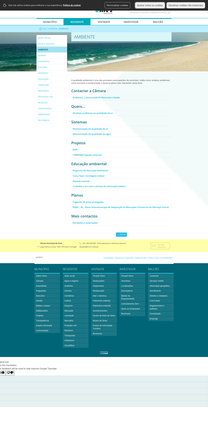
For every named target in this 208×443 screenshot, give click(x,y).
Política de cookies (72, 5)
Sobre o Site (154, 257)
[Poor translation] (10, 373)
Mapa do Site (141, 257)
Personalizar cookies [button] (117, 5)
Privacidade (108, 257)
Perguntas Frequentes (124, 257)
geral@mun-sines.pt (88, 246)
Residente (54, 28)
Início (45, 28)
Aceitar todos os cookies (150, 5)
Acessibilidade (166, 257)
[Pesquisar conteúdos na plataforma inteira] (169, 12)
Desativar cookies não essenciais (186, 5)
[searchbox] (152, 12)
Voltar (122, 234)
